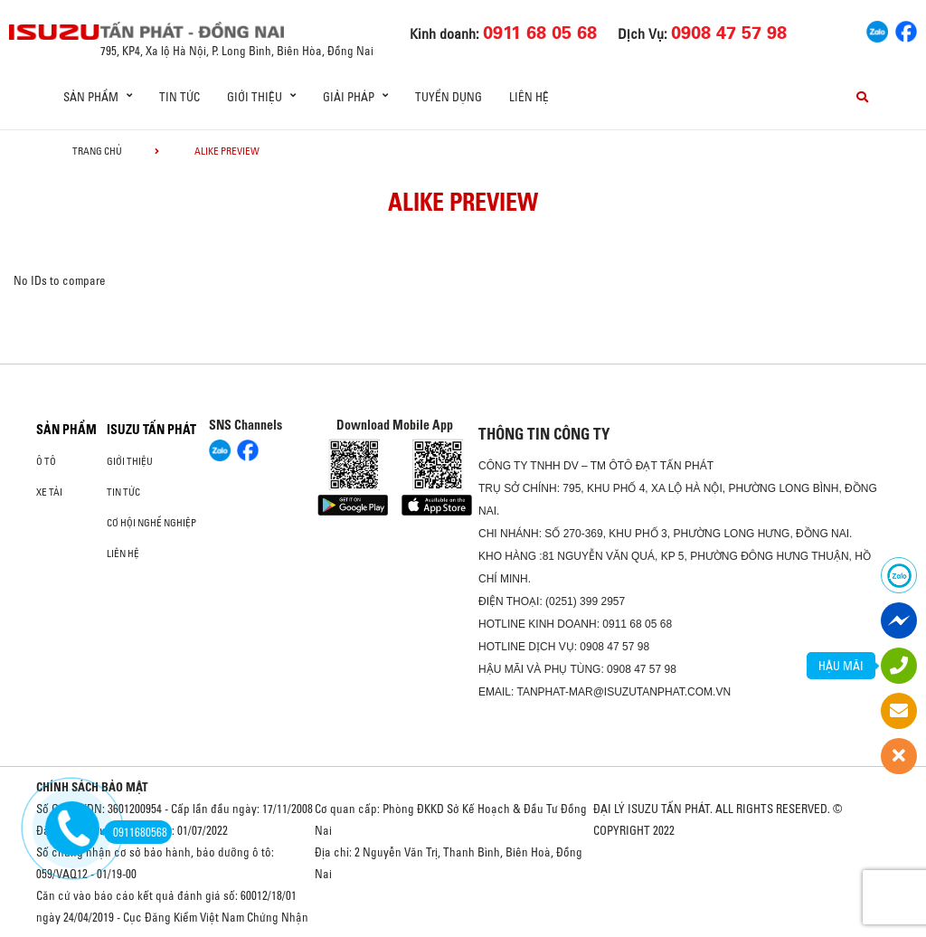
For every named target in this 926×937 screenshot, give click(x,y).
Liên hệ (529, 97)
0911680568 (135, 832)
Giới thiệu (130, 461)
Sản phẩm (66, 429)
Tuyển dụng (448, 97)
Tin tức (179, 97)
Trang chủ (97, 151)
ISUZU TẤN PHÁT (151, 429)
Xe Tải (49, 492)
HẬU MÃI (841, 665)
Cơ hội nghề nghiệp (151, 522)
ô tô (46, 461)
